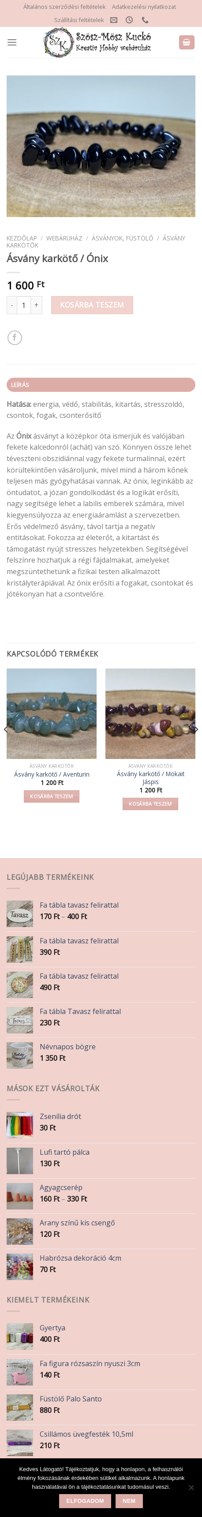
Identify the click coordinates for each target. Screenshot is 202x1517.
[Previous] (6, 747)
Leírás (20, 385)
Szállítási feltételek (79, 20)
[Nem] (191, 1490)
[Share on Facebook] (14, 337)
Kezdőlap (22, 238)
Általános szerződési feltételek (64, 7)
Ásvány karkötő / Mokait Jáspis (150, 777)
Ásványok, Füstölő (122, 238)
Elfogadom (85, 1501)
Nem (129, 1501)
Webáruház (64, 238)
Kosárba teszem (92, 305)
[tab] (101, 385)
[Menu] (12, 42)
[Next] (195, 747)
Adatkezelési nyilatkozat (144, 7)
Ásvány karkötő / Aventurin (52, 774)
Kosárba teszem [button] (51, 796)
